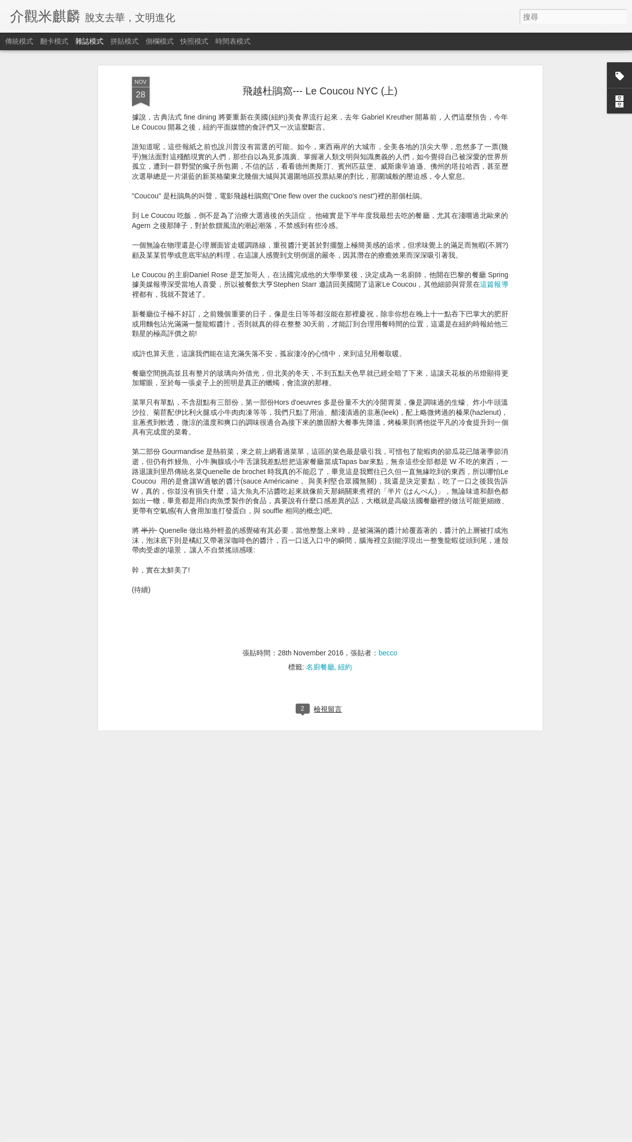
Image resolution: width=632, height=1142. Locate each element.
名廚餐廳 (320, 536)
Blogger (335, 1135)
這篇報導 (494, 154)
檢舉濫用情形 (364, 1135)
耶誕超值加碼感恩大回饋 (259, 903)
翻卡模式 (54, 41)
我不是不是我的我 (247, 1017)
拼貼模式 (124, 41)
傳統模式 (19, 41)
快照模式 (194, 41)
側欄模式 (160, 41)
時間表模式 (232, 41)
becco (387, 522)
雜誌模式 (89, 41)
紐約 (345, 536)
